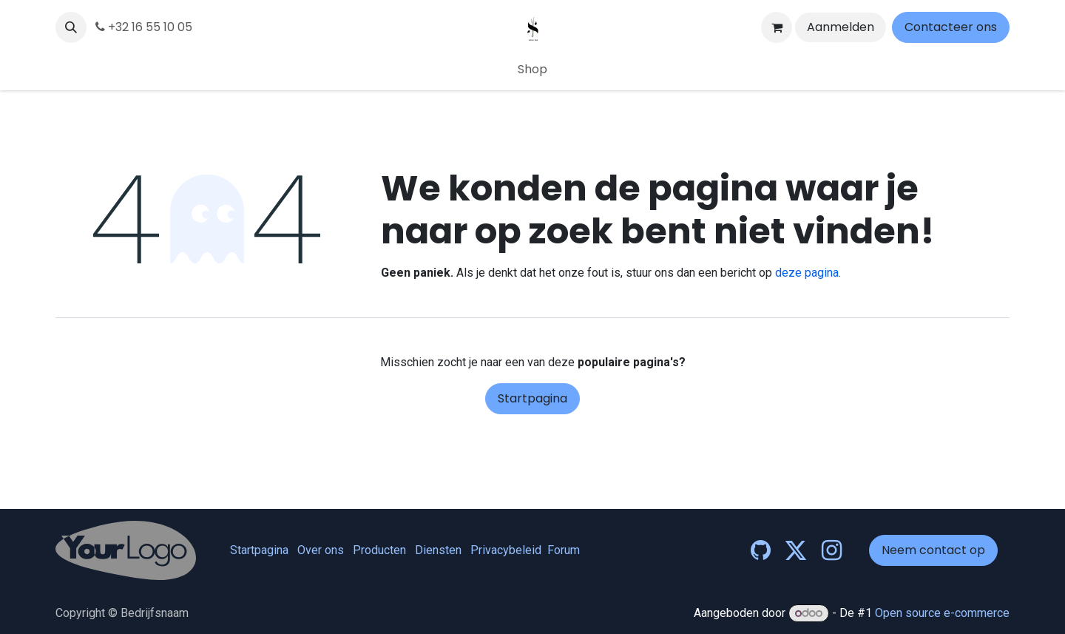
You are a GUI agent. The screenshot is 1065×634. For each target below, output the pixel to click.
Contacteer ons (951, 27)
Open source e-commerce (942, 613)
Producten (379, 550)
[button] (71, 27)
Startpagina (532, 398)
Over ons (320, 550)
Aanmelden (840, 27)
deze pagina (807, 273)
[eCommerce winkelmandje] (776, 27)
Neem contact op (933, 550)
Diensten (438, 550)
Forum (563, 550)
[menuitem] (532, 69)
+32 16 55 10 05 (143, 27)
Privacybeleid (505, 550)
